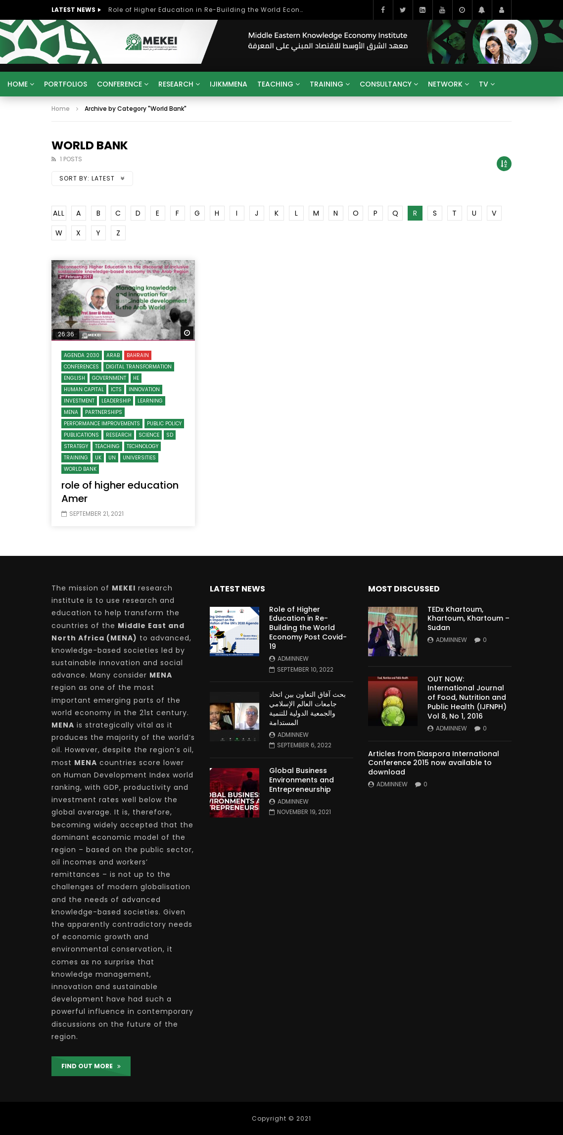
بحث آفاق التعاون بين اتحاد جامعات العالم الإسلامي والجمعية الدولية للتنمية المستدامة (307, 708)
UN (112, 457)
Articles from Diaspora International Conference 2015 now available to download (433, 763)
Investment (79, 401)
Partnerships (103, 412)
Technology (142, 446)
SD (169, 435)
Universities (139, 457)
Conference (119, 84)
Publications (81, 435)
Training (326, 84)
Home (17, 84)
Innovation (144, 389)
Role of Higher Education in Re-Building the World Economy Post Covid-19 (207, 9)
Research (175, 84)
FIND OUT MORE (91, 1066)
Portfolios (65, 84)
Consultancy (386, 84)
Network (445, 84)
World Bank (80, 469)
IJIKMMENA (228, 84)
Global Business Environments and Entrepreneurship (301, 780)
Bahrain (138, 355)
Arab (113, 355)
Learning (150, 401)
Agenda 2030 (81, 355)
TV (483, 84)
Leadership (116, 401)
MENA (71, 412)
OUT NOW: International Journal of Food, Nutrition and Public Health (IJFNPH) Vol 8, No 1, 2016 (467, 698)
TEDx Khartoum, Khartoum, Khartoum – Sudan (468, 618)
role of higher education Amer (120, 491)
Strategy (76, 446)
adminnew (293, 658)
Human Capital (84, 389)
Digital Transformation (139, 366)
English (74, 378)
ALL (59, 213)
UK (98, 457)
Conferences (81, 366)
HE (136, 378)
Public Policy (164, 423)
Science (149, 435)
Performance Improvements (102, 423)
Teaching (275, 84)
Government (109, 378)
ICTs (116, 389)
